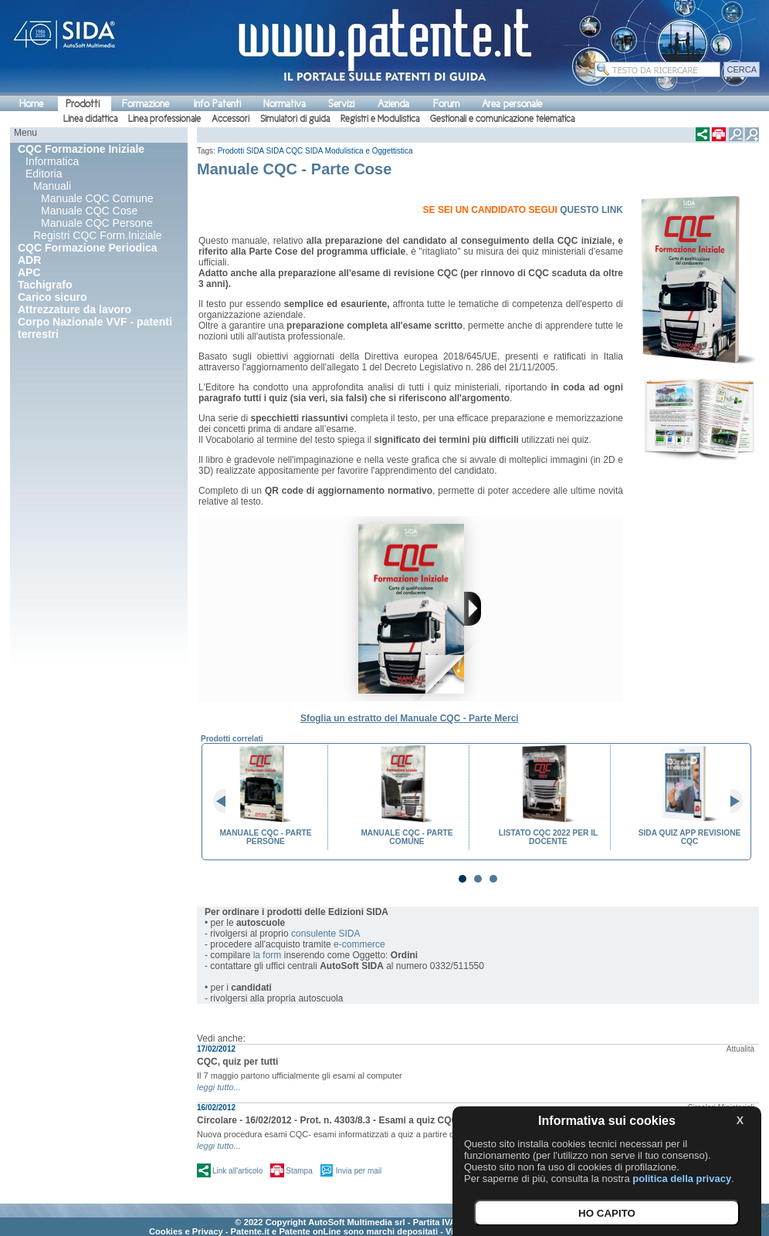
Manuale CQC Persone (97, 223)
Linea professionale (164, 118)
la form (267, 955)
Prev (225, 801)
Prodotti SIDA (241, 151)
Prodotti (83, 104)
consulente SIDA (325, 933)
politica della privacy (681, 1178)
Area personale (512, 104)
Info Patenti (217, 104)
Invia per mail (358, 1171)
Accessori (230, 118)
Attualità (740, 1049)
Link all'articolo (237, 1171)
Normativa (284, 104)
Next (730, 801)
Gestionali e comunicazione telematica (502, 118)
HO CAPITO (606, 1213)
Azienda (393, 104)
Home (31, 104)
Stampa (299, 1171)
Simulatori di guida (295, 118)
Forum (446, 104)
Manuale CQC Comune (97, 198)
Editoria (43, 173)
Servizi (341, 104)
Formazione (145, 104)
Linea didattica (90, 118)
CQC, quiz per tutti (237, 1061)
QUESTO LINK (591, 209)
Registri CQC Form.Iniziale (97, 235)
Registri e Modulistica (379, 118)
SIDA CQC (284, 151)
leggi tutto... (219, 1087)
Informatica (52, 161)
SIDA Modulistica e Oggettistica (359, 151)
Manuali (52, 186)
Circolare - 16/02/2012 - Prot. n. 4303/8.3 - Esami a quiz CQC (327, 1120)
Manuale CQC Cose (89, 210)
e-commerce (359, 944)
